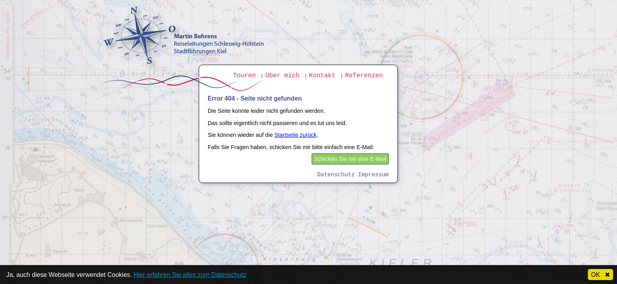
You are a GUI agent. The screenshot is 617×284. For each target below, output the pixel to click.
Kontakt (322, 75)
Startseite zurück (295, 135)
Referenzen (364, 75)
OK (600, 274)
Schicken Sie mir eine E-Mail (350, 159)
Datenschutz (336, 175)
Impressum (373, 175)
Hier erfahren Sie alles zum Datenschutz (189, 274)
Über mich (282, 75)
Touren (244, 75)
